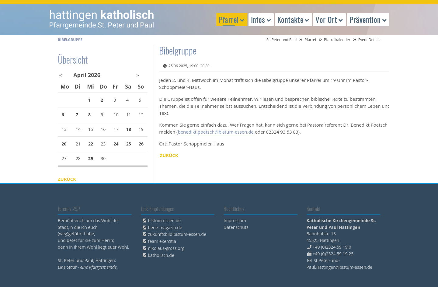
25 (128, 144)
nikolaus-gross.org (166, 248)
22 (90, 144)
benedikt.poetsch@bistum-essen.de (216, 132)
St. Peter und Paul (281, 39)
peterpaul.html (102, 19)
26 (141, 144)
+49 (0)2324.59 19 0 (332, 247)
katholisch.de (161, 255)
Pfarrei (310, 39)
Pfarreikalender (337, 39)
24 (116, 144)
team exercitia (162, 241)
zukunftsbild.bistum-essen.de (177, 234)
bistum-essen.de (164, 220)
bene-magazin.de (165, 227)
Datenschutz (236, 227)
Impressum (235, 220)
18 (128, 129)
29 (90, 158)
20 (64, 144)
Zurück (169, 155)
